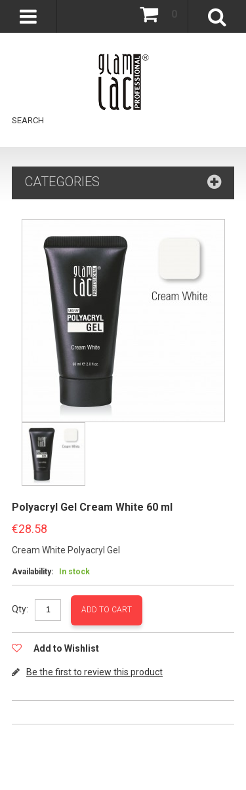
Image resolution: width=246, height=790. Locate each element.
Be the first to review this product (94, 672)
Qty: (20, 609)
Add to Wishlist (65, 648)
